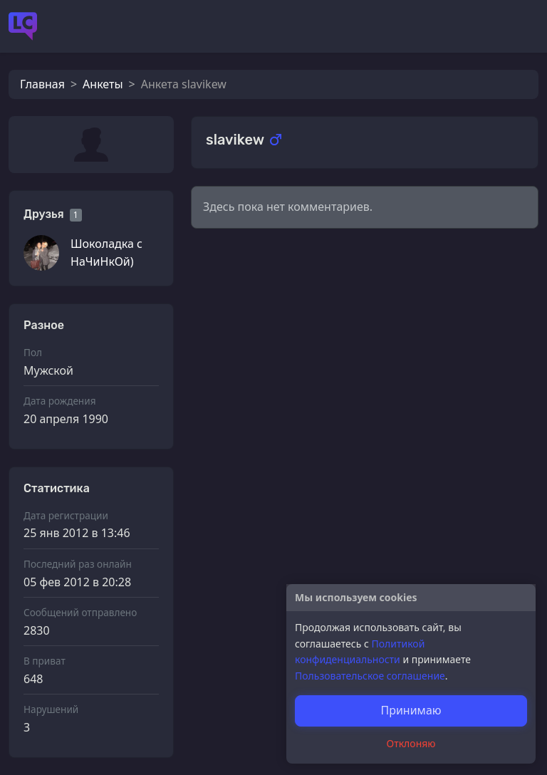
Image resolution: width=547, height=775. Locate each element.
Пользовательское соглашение (370, 675)
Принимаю (410, 710)
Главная (42, 84)
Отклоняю (411, 743)
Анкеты (103, 84)
